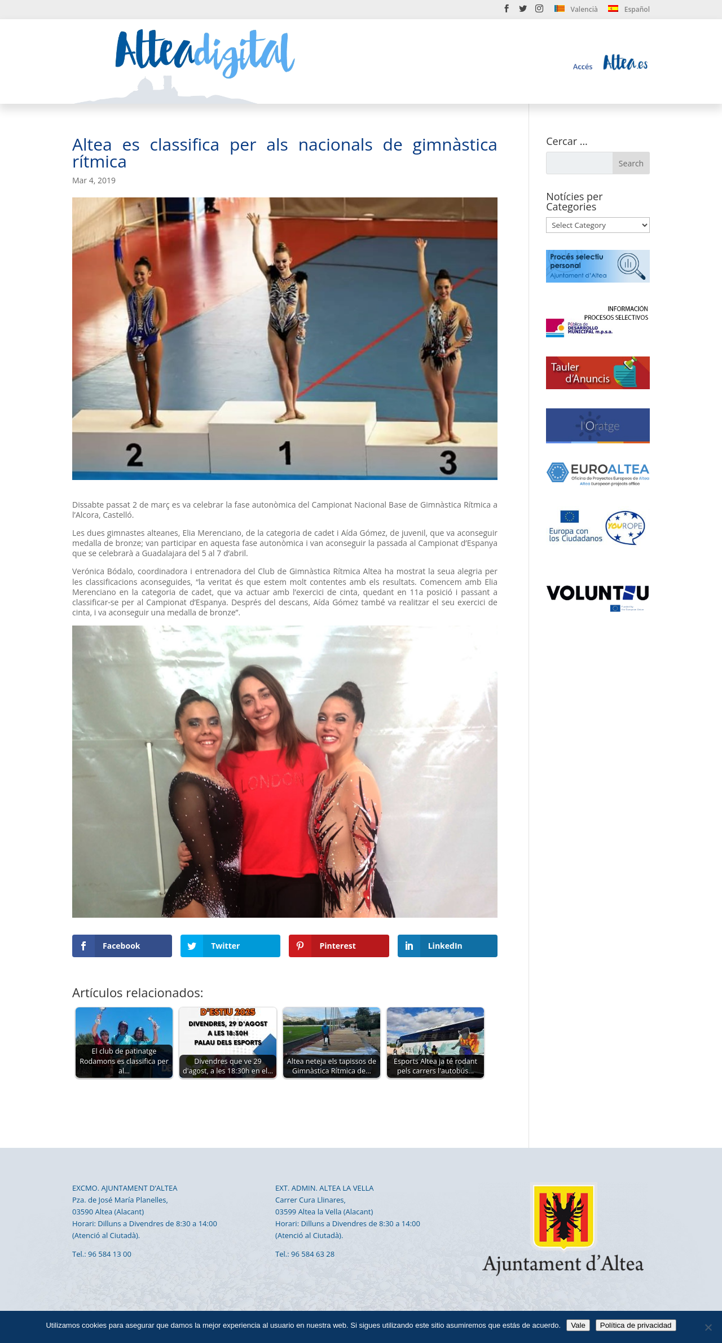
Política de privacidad (636, 1325)
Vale (578, 1325)
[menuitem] (576, 11)
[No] (708, 1327)
